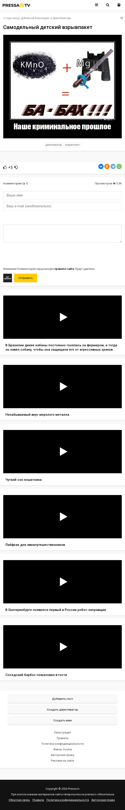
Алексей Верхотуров (36, 18)
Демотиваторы (62, 18)
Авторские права (62, 755)
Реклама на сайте (62, 760)
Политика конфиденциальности (62, 743)
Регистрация (62, 732)
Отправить (25, 278)
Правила (62, 738)
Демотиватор (53, 144)
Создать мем (62, 720)
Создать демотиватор (62, 709)
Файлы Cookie (62, 749)
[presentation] (36, 254)
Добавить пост (62, 698)
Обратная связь (19, 800)
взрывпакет (72, 144)
